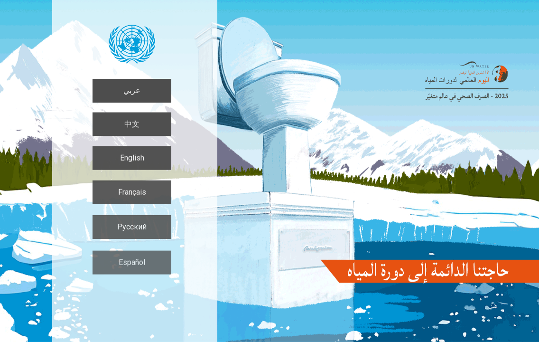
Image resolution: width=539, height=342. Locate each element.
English (132, 158)
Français (132, 193)
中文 (131, 124)
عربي (131, 90)
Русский (132, 228)
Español (132, 265)
